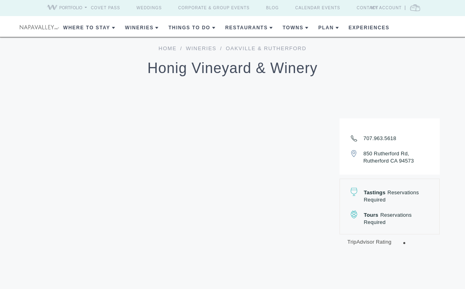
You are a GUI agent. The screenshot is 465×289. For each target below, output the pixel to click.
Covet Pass (105, 8)
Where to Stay (86, 28)
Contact (368, 8)
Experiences (369, 28)
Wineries (139, 28)
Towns (293, 28)
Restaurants (246, 28)
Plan (326, 28)
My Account (386, 8)
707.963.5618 (380, 138)
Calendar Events (317, 8)
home (168, 48)
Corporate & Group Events (214, 8)
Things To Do (189, 28)
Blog (272, 8)
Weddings (149, 8)
